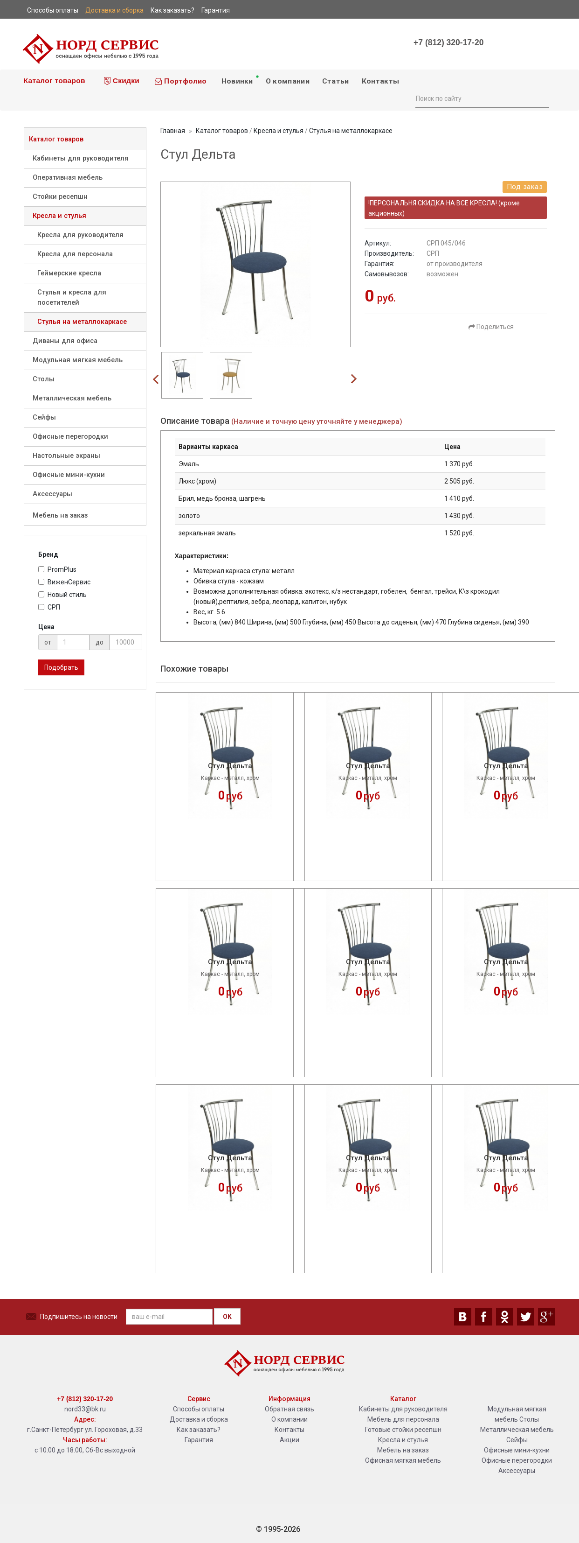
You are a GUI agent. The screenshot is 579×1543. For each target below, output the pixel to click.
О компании (288, 81)
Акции (289, 1440)
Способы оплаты (198, 1409)
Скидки (121, 81)
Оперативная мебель (68, 178)
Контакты (380, 81)
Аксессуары (52, 494)
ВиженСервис (64, 582)
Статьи (335, 81)
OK (227, 1316)
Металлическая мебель (72, 398)
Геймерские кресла (69, 273)
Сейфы (44, 417)
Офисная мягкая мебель (403, 1460)
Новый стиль (62, 594)
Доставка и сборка (199, 1419)
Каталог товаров (53, 80)
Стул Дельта (230, 766)
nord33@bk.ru (85, 1409)
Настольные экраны (66, 456)
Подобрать (61, 667)
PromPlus (57, 569)
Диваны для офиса (65, 341)
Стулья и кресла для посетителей (71, 297)
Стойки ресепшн (60, 197)
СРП (49, 607)
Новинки (239, 79)
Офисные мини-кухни (69, 475)
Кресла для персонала (75, 254)
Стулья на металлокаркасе (82, 322)
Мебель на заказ (60, 515)
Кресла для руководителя (80, 235)
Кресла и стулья (59, 216)
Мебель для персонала (403, 1419)
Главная (172, 130)
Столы (44, 379)
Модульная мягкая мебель (78, 360)
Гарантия (199, 1440)
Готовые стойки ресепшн (403, 1429)
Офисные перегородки (70, 437)
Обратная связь (289, 1409)
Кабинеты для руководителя (81, 158)
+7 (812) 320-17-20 (448, 42)
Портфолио (180, 81)
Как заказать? (199, 1429)
